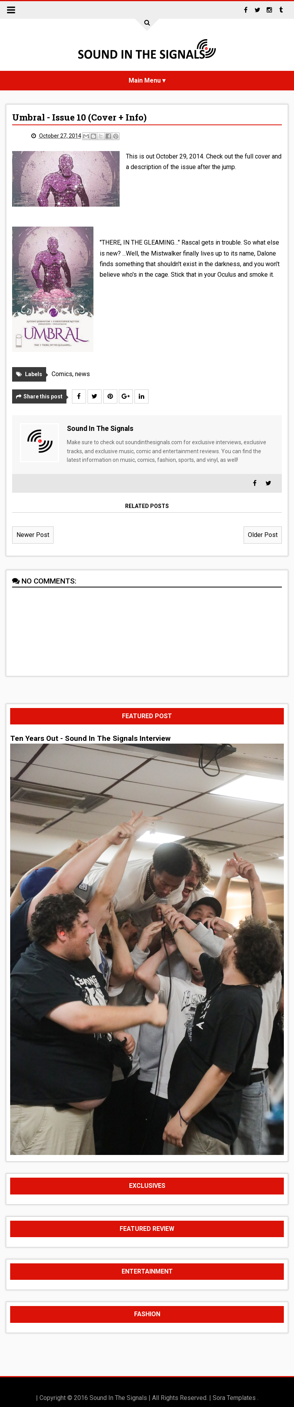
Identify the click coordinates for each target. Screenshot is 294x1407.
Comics (62, 374)
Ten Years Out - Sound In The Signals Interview (90, 738)
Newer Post (32, 535)
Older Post (263, 535)
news (82, 374)
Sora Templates (234, 1398)
